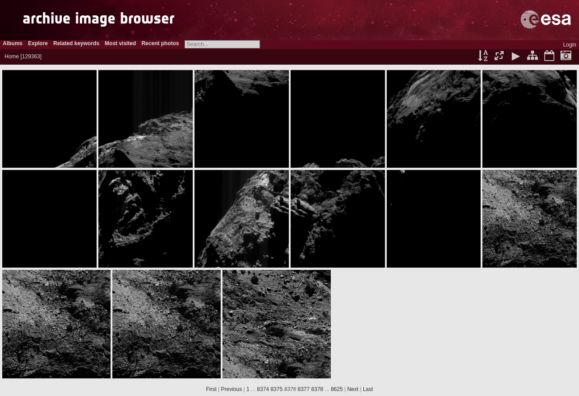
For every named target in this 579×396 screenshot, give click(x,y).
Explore (38, 43)
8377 (304, 389)
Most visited (120, 43)
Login (569, 45)
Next (352, 389)
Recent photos (160, 43)
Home (12, 56)
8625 (337, 389)
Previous (231, 389)
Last (368, 389)
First (211, 389)
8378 (317, 389)
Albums (13, 43)
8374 (263, 389)
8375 (276, 389)
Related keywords (76, 43)
